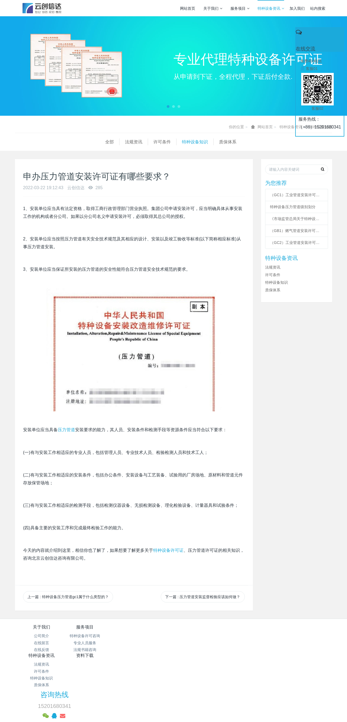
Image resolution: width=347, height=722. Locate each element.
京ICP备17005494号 (225, 671)
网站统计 (173, 685)
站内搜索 (317, 8)
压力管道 (66, 429)
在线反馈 (41, 649)
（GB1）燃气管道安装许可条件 (296, 230)
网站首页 (187, 8)
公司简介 (41, 636)
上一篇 (68, 597)
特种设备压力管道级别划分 (293, 207)
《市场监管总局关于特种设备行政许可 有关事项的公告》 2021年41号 (296, 219)
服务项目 (239, 8)
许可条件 (72, 142)
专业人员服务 (94, 643)
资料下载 (200, 627)
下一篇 (202, 597)
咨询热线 (266, 631)
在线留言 (41, 643)
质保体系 (137, 142)
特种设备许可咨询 (94, 636)
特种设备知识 (105, 142)
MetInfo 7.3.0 (164, 699)
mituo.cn (207, 699)
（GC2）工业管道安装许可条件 (296, 242)
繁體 (173, 709)
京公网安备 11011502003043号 (173, 678)
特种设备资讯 (271, 8)
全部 (19, 142)
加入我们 (297, 8)
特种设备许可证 (168, 550)
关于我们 (212, 8)
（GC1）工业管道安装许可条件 (296, 195)
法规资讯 (43, 142)
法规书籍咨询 (94, 649)
